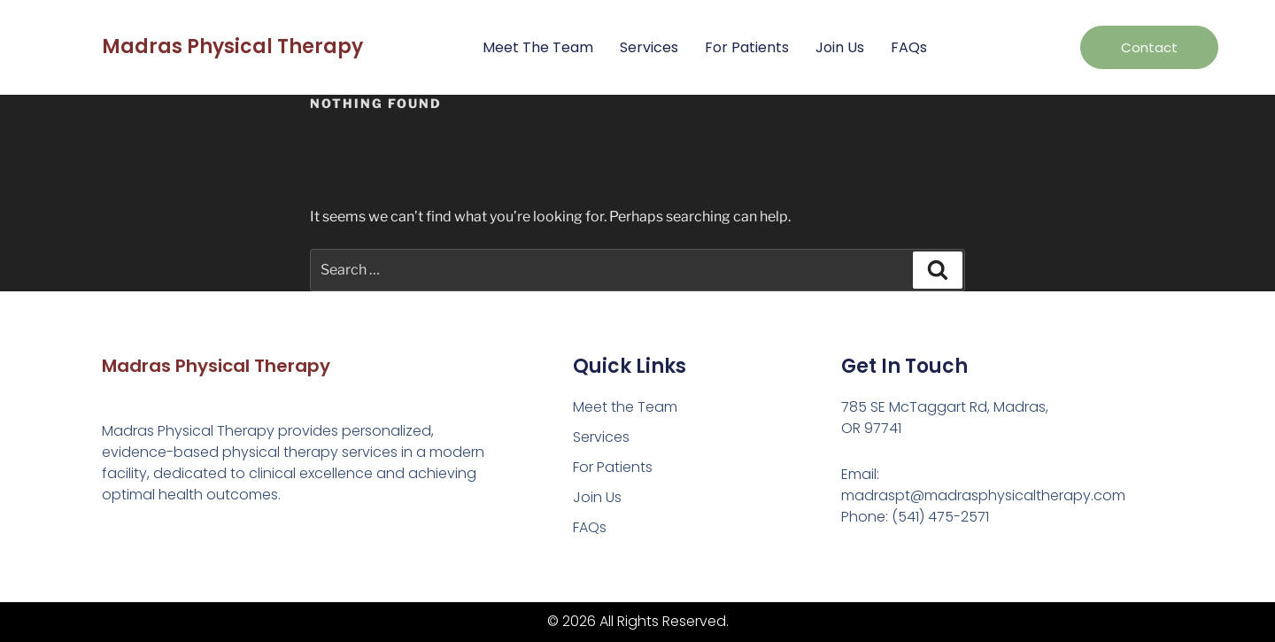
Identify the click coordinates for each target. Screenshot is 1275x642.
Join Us (839, 47)
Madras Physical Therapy (232, 46)
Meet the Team (538, 47)
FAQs (909, 47)
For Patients (747, 47)
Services (649, 47)
